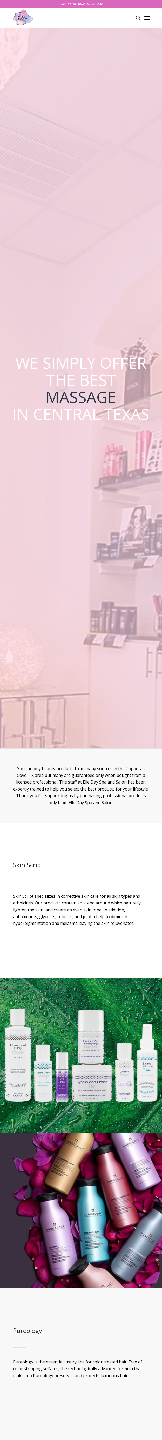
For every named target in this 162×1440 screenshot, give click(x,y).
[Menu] (147, 18)
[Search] (136, 18)
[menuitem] (136, 18)
